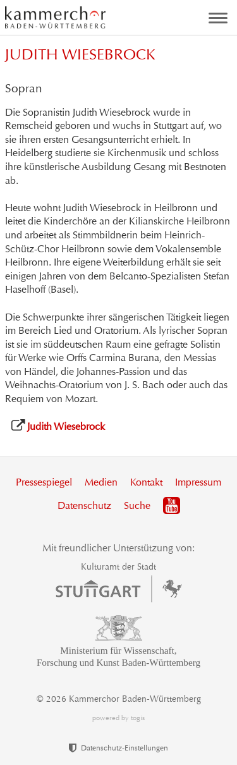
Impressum (198, 482)
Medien (101, 482)
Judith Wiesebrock (66, 426)
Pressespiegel (44, 482)
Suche (137, 505)
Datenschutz (84, 505)
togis (138, 718)
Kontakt (146, 482)
